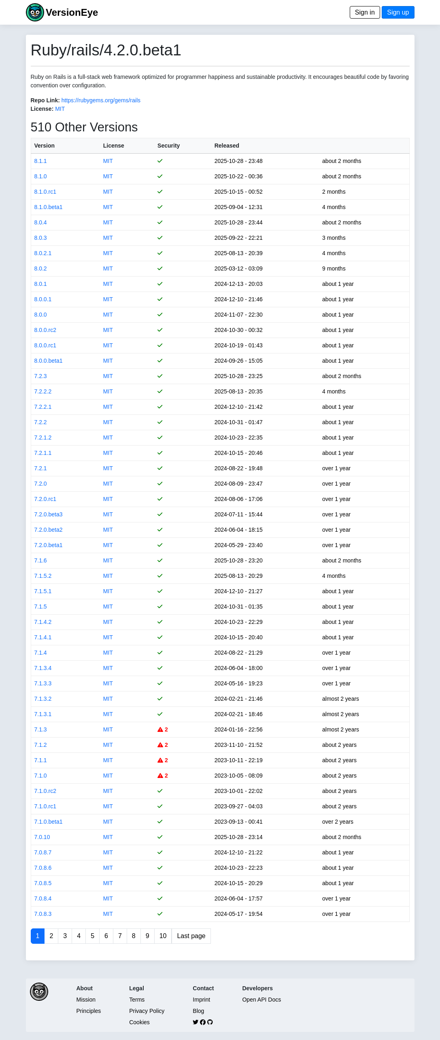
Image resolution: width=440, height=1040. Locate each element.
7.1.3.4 (43, 668)
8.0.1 (40, 284)
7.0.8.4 (43, 898)
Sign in (365, 12)
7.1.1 (40, 760)
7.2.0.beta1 (48, 545)
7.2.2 (40, 422)
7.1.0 (40, 775)
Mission (86, 999)
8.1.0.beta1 (48, 207)
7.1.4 (40, 652)
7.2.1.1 (43, 453)
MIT (60, 109)
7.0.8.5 (43, 883)
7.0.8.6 (43, 868)
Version (44, 145)
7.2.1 (40, 468)
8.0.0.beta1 (48, 360)
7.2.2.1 (43, 407)
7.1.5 (40, 606)
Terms (137, 999)
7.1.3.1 (43, 714)
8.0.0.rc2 (45, 330)
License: (42, 109)
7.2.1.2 (43, 437)
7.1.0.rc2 (45, 791)
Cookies (139, 1022)
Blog (198, 1011)
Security (168, 145)
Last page (191, 935)
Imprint (201, 999)
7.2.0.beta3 (48, 514)
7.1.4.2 (43, 622)
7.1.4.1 (43, 637)
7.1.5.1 (43, 591)
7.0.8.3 (43, 914)
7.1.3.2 (43, 698)
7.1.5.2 (43, 576)
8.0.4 (40, 222)
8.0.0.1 (43, 299)
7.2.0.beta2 (48, 529)
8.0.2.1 (43, 253)
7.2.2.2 (43, 391)
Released (227, 145)
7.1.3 (40, 729)
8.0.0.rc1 (45, 345)
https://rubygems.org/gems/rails (101, 100)
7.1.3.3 (43, 683)
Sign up (398, 12)
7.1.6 (40, 560)
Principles (89, 1011)
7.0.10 (42, 837)
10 (163, 935)
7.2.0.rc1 (45, 499)
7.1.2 (40, 745)
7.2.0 (40, 483)
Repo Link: (45, 100)
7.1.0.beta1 (48, 821)
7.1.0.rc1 (45, 806)
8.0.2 (40, 268)
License (113, 145)
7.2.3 (40, 376)
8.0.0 (40, 314)
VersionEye (72, 12)
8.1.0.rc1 (45, 191)
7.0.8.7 (43, 852)
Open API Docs (261, 999)
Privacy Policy (146, 1011)
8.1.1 (40, 161)
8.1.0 (40, 176)
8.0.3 (40, 238)
